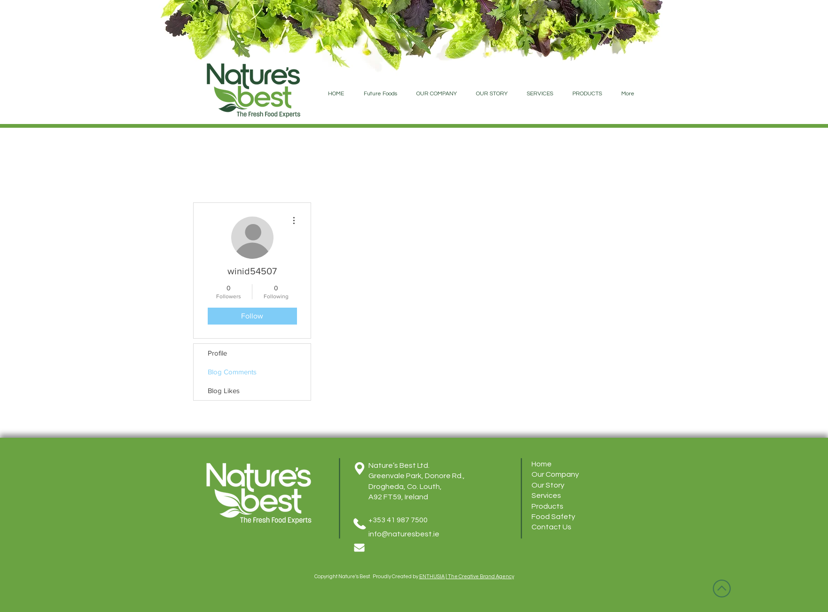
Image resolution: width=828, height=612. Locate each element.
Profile (217, 353)
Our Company (555, 474)
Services (546, 495)
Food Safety (553, 516)
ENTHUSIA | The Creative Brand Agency (466, 576)
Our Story (547, 485)
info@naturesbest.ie (403, 534)
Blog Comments (232, 372)
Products (547, 506)
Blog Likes (224, 391)
